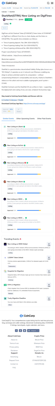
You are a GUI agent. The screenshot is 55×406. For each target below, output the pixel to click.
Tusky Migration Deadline (17, 298)
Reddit (21, 100)
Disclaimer (14, 351)
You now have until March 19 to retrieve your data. (22, 302)
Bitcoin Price (39, 340)
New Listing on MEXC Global (18, 244)
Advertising (14, 357)
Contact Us (14, 364)
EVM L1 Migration (14, 285)
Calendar (4, 12)
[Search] (48, 3)
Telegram (13, 100)
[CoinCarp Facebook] (20, 330)
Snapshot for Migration (16, 271)
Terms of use (14, 343)
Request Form (14, 360)
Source (5, 28)
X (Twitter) (5, 100)
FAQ (14, 368)
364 (21, 8)
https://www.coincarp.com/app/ (34, 104)
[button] (33, 330)
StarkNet (12, 12)
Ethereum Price (39, 343)
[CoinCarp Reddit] (24, 330)
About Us (14, 340)
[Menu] (52, 3)
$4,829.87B (34, 8)
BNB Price (39, 347)
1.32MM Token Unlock (15, 258)
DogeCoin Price (39, 351)
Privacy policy (14, 347)
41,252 (9, 8)
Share (19, 110)
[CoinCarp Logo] (10, 3)
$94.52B (47, 8)
